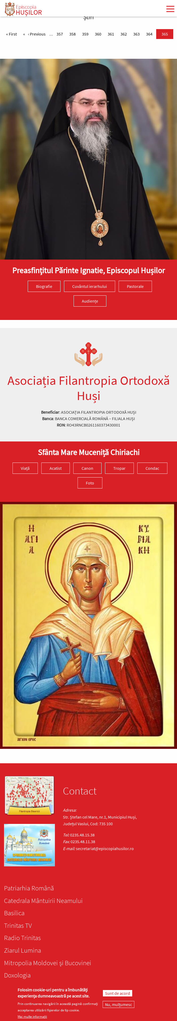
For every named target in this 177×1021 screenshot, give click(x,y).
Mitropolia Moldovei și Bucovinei (47, 963)
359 (86, 34)
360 (99, 34)
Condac (152, 468)
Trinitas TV (18, 925)
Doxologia (17, 975)
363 (137, 34)
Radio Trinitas (22, 937)
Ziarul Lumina (22, 950)
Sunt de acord (117, 993)
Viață (25, 468)
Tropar (119, 468)
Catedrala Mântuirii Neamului (43, 900)
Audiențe (90, 301)
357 (61, 34)
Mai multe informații (32, 1016)
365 (166, 34)
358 (73, 34)
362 (124, 34)
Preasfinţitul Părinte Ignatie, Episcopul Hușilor (88, 270)
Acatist (56, 468)
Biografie (44, 286)
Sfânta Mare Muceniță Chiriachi (88, 452)
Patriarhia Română (29, 888)
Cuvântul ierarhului (89, 286)
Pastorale (135, 286)
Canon (87, 468)
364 (150, 34)
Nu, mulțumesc (118, 1004)
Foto (90, 483)
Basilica (14, 913)
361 (112, 34)
